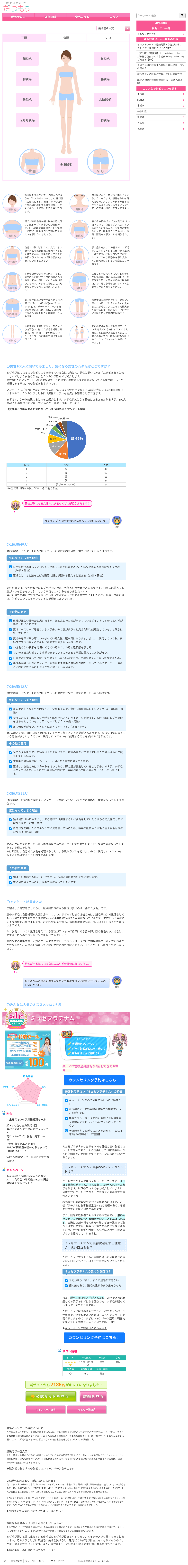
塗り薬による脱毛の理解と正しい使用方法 (159, 74)
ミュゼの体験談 (86, 1409)
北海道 (140, 99)
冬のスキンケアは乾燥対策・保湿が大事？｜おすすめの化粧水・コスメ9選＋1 (160, 46)
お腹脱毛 (105, 100)
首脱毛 (105, 59)
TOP (4, 1561)
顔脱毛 (27, 59)
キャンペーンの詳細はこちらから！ (86, 1328)
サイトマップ (57, 1561)
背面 (66, 38)
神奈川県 (142, 111)
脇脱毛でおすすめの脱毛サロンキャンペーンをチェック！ (43, 1468)
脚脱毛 (105, 120)
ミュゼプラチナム (146, 33)
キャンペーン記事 (46, 1409)
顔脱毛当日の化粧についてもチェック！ (32, 1550)
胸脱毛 (27, 79)
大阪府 (140, 123)
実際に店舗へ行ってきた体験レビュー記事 (92, 1222)
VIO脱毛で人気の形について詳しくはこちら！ (36, 1511)
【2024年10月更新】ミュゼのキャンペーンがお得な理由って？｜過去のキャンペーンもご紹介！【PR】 (160, 56)
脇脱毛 (105, 79)
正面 (24, 38)
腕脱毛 (27, 100)
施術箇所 (50, 17)
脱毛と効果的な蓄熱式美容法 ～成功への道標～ (159, 81)
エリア (114, 17)
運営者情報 (16, 1561)
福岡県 (140, 128)
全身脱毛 (66, 164)
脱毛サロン (18, 17)
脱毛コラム (82, 17)
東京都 (140, 94)
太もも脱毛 (27, 120)
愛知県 (140, 117)
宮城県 (140, 105)
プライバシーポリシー (36, 1561)
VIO (108, 38)
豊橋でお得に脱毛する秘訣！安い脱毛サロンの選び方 (160, 67)
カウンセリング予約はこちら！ (94, 1080)
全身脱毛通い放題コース (89, 1314)
